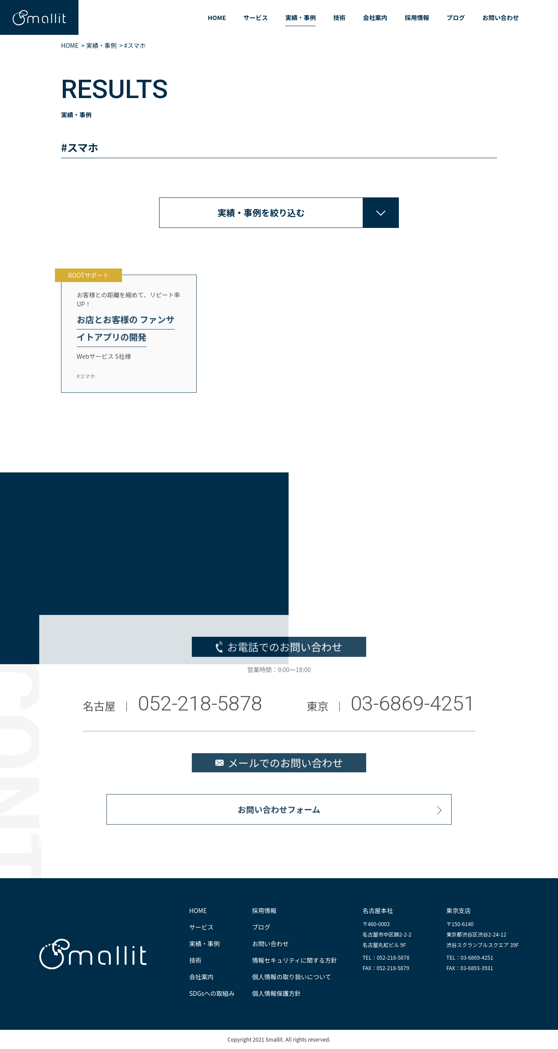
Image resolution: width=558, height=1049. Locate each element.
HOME (217, 17)
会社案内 (375, 17)
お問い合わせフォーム (279, 815)
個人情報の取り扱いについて (291, 976)
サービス (255, 17)
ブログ (455, 17)
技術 (339, 17)
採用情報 (417, 17)
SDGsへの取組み (212, 993)
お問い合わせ (500, 17)
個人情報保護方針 (276, 993)
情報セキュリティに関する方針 (294, 960)
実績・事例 (300, 17)
